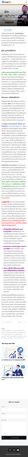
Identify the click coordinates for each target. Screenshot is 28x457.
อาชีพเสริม (10, 22)
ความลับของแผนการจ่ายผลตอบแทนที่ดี (14, 354)
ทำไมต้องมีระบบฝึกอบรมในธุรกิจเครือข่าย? (14, 373)
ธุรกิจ (6, 22)
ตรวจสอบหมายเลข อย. (14, 126)
